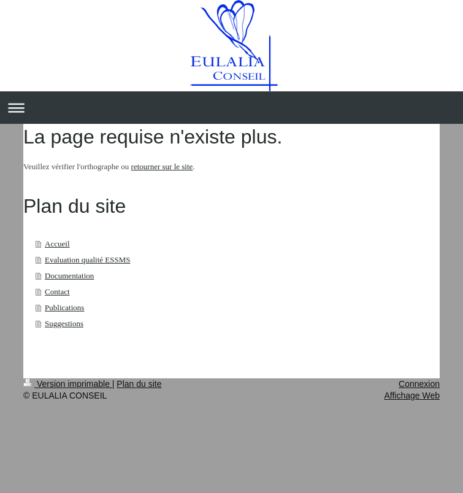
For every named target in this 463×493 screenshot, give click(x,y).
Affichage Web (412, 395)
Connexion (419, 384)
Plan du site (139, 384)
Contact (57, 291)
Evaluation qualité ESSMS (87, 259)
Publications (64, 307)
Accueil (57, 243)
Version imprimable (67, 384)
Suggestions (64, 323)
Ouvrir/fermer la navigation (231, 107)
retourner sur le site (162, 166)
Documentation (69, 275)
